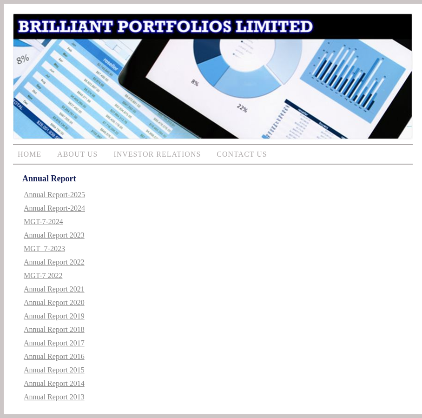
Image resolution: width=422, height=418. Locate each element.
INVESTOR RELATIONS (157, 154)
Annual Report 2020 (54, 302)
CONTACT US (242, 154)
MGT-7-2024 (43, 222)
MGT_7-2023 (44, 248)
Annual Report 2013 (54, 397)
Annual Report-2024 (54, 208)
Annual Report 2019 (54, 316)
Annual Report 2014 (54, 383)
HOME (29, 154)
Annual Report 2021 (54, 289)
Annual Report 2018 (54, 329)
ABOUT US (77, 154)
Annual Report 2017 (54, 343)
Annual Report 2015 (54, 370)
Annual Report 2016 (54, 356)
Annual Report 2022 (54, 262)
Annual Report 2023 (54, 235)
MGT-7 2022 (43, 275)
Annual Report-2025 (54, 195)
